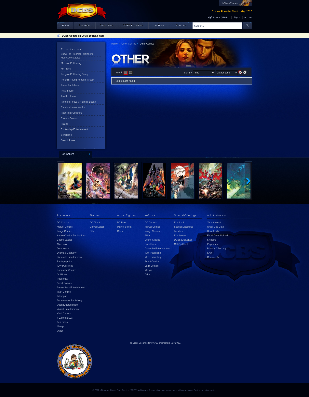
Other (60, 330)
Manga (60, 326)
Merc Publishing (153, 257)
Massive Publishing (71, 63)
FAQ (209, 252)
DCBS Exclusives (133, 25)
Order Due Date (215, 226)
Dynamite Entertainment (69, 257)
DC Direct (94, 222)
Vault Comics (64, 313)
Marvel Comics (65, 226)
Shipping (211, 239)
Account (248, 17)
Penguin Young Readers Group (77, 79)
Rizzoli (64, 123)
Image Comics (64, 231)
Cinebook (62, 244)
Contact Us (213, 257)
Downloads (213, 231)
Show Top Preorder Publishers (77, 54)
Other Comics (128, 43)
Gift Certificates (182, 244)
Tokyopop (62, 296)
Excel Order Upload (217, 235)
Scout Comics (64, 283)
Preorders (84, 25)
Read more (98, 35)
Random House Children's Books (78, 101)
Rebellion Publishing (71, 112)
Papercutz (62, 278)
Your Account (214, 222)
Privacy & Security (216, 248)
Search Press (68, 140)
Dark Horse (63, 248)
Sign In (237, 17)
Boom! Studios (64, 239)
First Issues (180, 235)
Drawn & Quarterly (66, 252)
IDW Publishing (65, 265)
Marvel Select (96, 226)
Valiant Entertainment (68, 309)
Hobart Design (210, 390)
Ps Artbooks (67, 90)
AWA (147, 235)
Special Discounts (183, 226)
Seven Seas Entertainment (71, 287)
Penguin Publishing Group (74, 74)
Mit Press (66, 68)
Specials (181, 25)
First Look (179, 222)
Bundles (178, 231)
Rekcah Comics (69, 118)
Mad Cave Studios (70, 57)
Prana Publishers (70, 85)
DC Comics (63, 222)
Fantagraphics (64, 261)
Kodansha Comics (66, 270)
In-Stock (159, 25)
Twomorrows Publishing (69, 300)
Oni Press (62, 274)
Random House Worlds (73, 107)
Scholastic (66, 135)
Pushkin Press (68, 96)
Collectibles (106, 25)
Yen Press (62, 322)
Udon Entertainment (67, 304)
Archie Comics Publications (71, 235)
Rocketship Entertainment (74, 129)
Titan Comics (64, 291)
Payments (212, 244)
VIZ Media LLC (65, 317)
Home (65, 25)
